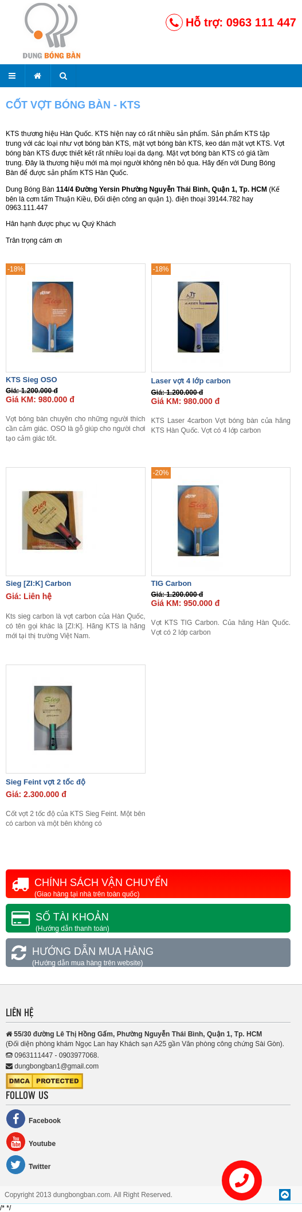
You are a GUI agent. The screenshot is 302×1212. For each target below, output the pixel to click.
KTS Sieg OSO (31, 379)
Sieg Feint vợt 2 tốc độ (45, 782)
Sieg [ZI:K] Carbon (38, 583)
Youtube (31, 1142)
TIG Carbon (171, 583)
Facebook (33, 1119)
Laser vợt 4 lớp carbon (191, 380)
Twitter (28, 1165)
